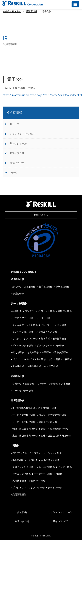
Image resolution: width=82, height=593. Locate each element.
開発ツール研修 (37, 480)
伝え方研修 (18, 352)
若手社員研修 (45, 286)
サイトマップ (60, 521)
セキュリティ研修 (21, 473)
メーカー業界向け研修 (23, 422)
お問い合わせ (41, 215)
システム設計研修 (45, 467)
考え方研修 (33, 352)
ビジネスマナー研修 (22, 318)
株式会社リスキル (12, 11)
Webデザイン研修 (50, 460)
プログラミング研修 (22, 467)
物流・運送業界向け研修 (25, 428)
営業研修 (17, 383)
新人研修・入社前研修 (23, 286)
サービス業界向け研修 (23, 415)
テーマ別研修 (19, 303)
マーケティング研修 (47, 383)
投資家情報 (31, 11)
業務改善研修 (61, 352)
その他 (13, 172)
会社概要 (22, 512)
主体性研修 (18, 366)
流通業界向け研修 (48, 422)
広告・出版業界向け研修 (25, 435)
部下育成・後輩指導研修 (53, 338)
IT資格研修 (32, 460)
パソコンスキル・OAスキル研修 (29, 359)
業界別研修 (17, 400)
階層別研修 (17, 279)
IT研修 (15, 445)
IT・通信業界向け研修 (23, 408)
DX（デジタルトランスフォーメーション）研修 (37, 453)
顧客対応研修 (65, 311)
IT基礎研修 (17, 460)
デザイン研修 (55, 487)
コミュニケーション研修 (25, 325)
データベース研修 (43, 473)
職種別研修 (17, 376)
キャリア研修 (51, 366)
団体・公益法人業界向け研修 (56, 435)
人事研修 (65, 383)
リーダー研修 (43, 318)
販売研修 (29, 383)
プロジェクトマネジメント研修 (28, 487)
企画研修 (46, 352)
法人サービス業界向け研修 (52, 415)
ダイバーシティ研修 (22, 345)
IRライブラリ (17, 153)
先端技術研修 (19, 480)
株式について (17, 163)
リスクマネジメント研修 (25, 338)
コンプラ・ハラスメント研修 (40, 311)
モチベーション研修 (22, 331)
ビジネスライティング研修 (50, 345)
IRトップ (14, 124)
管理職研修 (18, 293)
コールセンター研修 (22, 390)
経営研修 (17, 311)
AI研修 (59, 473)
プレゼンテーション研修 (53, 325)
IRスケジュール (18, 143)
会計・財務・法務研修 (60, 359)
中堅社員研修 (62, 286)
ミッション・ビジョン (22, 133)
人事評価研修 (34, 366)
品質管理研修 (19, 494)
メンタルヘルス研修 (46, 331)
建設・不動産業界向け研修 (55, 428)
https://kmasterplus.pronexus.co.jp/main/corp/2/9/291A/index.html (42, 95)
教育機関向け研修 (47, 408)
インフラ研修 (65, 467)
